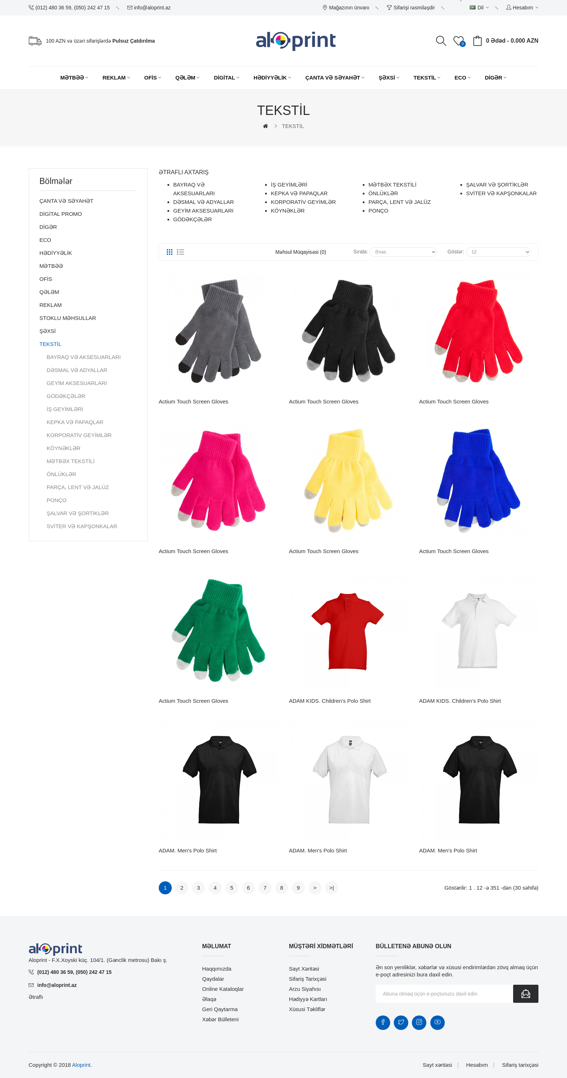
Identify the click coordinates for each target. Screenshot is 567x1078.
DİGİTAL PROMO (60, 214)
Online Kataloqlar (223, 989)
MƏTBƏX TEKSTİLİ (71, 461)
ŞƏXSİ (47, 331)
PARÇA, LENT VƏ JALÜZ (78, 487)
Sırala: (360, 251)
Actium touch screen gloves (193, 401)
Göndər (525, 994)
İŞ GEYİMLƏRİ (65, 409)
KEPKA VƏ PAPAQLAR (75, 422)
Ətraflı (36, 997)
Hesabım (477, 1065)
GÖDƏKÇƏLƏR (66, 396)
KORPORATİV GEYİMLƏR (79, 435)
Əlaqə (209, 999)
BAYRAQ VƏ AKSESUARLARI (84, 357)
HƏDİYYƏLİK (55, 253)
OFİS (45, 279)
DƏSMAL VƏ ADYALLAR (77, 370)
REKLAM (50, 305)
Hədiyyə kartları (308, 999)
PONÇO (57, 500)
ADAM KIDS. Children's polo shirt (330, 701)
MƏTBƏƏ (51, 266)
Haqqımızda (216, 969)
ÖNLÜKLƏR (61, 474)
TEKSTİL (293, 126)
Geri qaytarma (220, 1009)
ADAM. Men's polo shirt (188, 850)
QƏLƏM (49, 292)
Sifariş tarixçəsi (308, 979)
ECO (45, 240)
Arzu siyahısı (305, 989)
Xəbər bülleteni (220, 1019)
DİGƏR (48, 227)
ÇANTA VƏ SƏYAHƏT (66, 201)
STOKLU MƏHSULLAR (67, 318)
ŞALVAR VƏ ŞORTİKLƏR (78, 513)
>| (331, 888)
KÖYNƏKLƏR (64, 448)
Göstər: (456, 251)
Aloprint (81, 1065)
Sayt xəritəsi (304, 969)
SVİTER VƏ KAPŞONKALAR (82, 526)
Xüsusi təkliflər (307, 1009)
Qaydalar (213, 979)
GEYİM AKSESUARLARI (77, 383)
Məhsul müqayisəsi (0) (301, 252)
